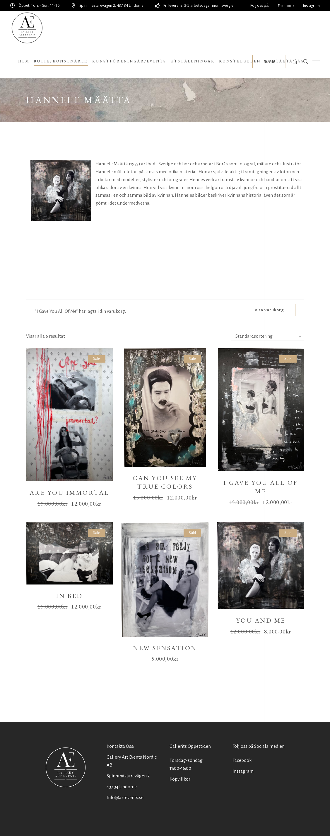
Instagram (243, 771)
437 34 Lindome (122, 786)
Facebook (242, 760)
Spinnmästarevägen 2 (128, 775)
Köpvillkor (180, 778)
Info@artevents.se (125, 797)
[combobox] (267, 336)
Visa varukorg (269, 310)
